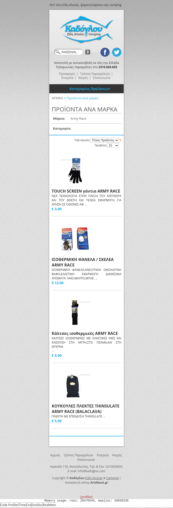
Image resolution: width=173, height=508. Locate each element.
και (106, 5)
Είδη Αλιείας (93, 478)
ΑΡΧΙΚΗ (57, 98)
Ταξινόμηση (81, 140)
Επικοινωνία (86, 459)
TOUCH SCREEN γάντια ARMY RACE (86, 191)
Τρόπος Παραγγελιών (78, 455)
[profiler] (86, 497)
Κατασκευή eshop (77, 482)
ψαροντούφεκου (92, 5)
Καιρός (117, 455)
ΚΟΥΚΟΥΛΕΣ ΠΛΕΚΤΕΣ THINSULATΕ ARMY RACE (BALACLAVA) (85, 408)
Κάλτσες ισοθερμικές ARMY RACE (85, 333)
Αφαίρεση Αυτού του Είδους (88, 118)
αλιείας (74, 5)
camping (115, 5)
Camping (112, 478)
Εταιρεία (103, 455)
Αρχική (55, 455)
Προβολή (100, 145)
